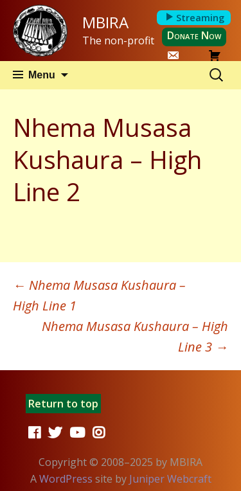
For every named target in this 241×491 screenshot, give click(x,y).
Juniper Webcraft (170, 479)
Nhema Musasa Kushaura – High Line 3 (135, 336)
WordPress (66, 479)
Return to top (63, 404)
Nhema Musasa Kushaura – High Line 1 (99, 295)
